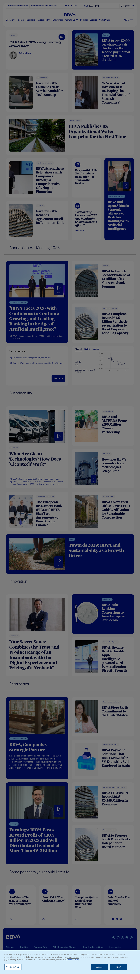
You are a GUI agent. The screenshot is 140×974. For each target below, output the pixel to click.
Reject (118, 967)
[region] (70, 962)
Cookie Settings (13, 967)
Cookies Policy (73, 960)
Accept (99, 967)
